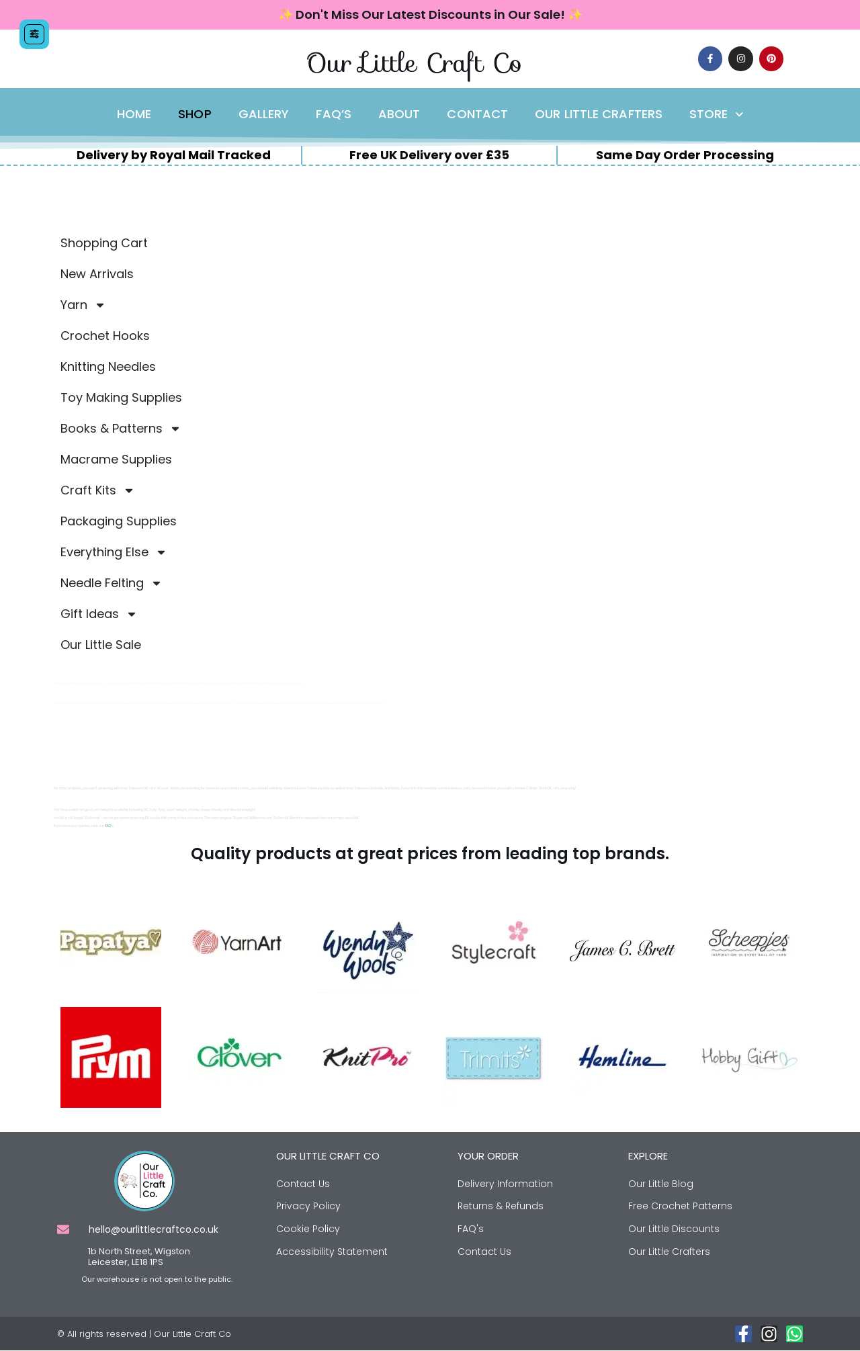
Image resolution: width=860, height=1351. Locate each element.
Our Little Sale (100, 644)
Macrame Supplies (116, 459)
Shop (194, 114)
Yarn (83, 305)
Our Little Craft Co (414, 62)
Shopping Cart (104, 242)
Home (134, 114)
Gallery (264, 114)
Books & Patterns (120, 428)
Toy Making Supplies (121, 397)
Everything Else (113, 552)
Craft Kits (97, 490)
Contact (477, 114)
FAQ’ (108, 826)
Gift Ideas (99, 614)
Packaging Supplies (118, 521)
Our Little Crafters (598, 114)
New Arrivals (97, 273)
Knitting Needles (108, 366)
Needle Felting (111, 583)
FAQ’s (333, 114)
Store (716, 114)
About (399, 114)
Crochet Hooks (105, 335)
